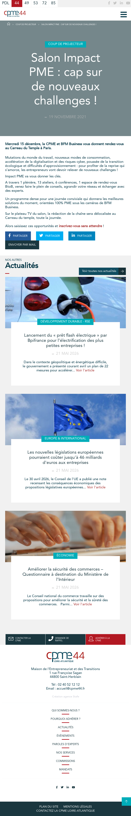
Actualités (65, 727)
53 (35, 3)
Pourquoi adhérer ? (65, 719)
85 (53, 3)
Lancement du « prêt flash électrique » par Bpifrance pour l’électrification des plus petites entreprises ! (65, 340)
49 (27, 3)
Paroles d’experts (65, 744)
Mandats (65, 769)
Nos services (65, 752)
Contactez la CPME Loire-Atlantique (65, 810)
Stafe (76, 696)
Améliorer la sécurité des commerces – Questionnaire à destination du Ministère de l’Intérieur (65, 574)
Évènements (65, 736)
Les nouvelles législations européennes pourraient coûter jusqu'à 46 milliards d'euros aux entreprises (65, 457)
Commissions (65, 761)
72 (44, 3)
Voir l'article (85, 370)
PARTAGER (18, 235)
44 (17, 3)
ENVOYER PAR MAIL (22, 244)
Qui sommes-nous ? (66, 710)
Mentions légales (77, 806)
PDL (5, 3)
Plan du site (48, 806)
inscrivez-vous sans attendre (80, 226)
